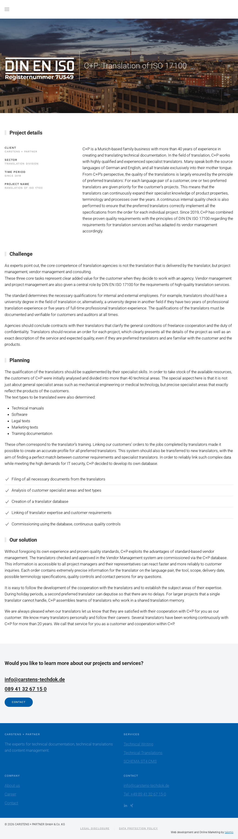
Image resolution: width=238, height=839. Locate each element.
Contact (19, 702)
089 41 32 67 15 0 (26, 689)
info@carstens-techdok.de (35, 679)
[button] (7, 9)
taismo (229, 832)
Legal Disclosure (94, 828)
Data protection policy (138, 828)
